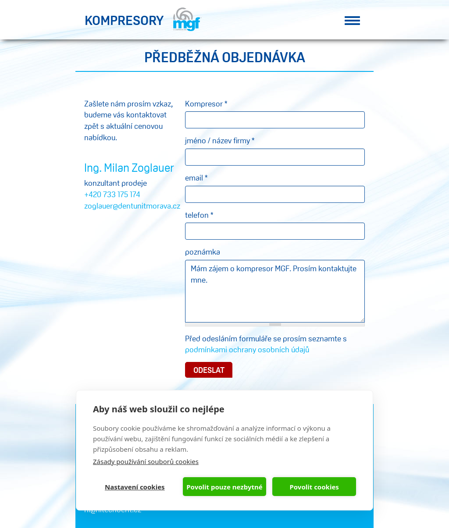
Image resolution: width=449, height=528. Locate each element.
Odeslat (208, 370)
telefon (199, 215)
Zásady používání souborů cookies (146, 461)
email (196, 177)
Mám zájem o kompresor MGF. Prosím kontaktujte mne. (275, 291)
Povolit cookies (314, 486)
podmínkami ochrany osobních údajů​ (247, 349)
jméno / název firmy (219, 140)
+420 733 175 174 (112, 194)
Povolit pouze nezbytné (224, 486)
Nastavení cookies (135, 486)
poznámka (202, 251)
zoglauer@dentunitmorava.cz (132, 205)
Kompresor (206, 103)
